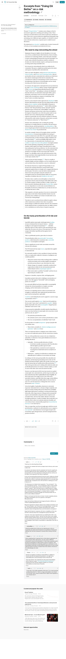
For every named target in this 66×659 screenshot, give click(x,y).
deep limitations (29, 134)
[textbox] (41, 448)
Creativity (27, 296)
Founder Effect (49, 184)
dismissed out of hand (30, 129)
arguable (49, 303)
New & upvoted (31, 457)
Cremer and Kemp (34, 87)
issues (42, 249)
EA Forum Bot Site (10, 2)
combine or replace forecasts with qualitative (36, 142)
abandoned (51, 100)
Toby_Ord (27, 593)
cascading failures (49, 126)
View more (26, 629)
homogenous (42, 322)
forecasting (49, 238)
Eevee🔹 (27, 15)
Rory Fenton (27, 605)
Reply (26, 523)
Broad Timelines (29, 592)
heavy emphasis (33, 104)
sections (37, 383)
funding (52, 222)
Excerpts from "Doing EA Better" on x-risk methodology (8, 25)
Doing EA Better (33, 31)
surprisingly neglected (45, 268)
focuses (30, 89)
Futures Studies (29, 74)
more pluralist (28, 409)
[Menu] (2, 2)
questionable (42, 238)
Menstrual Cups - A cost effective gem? (35, 614)
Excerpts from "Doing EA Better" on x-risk (38, 9)
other (33, 383)
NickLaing (27, 616)
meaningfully (44, 304)
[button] (33, 421)
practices (27, 240)
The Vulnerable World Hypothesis (45, 561)
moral (38, 328)
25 (39, 593)
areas (41, 301)
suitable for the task (47, 176)
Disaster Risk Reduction (50, 72)
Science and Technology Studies (44, 74)
